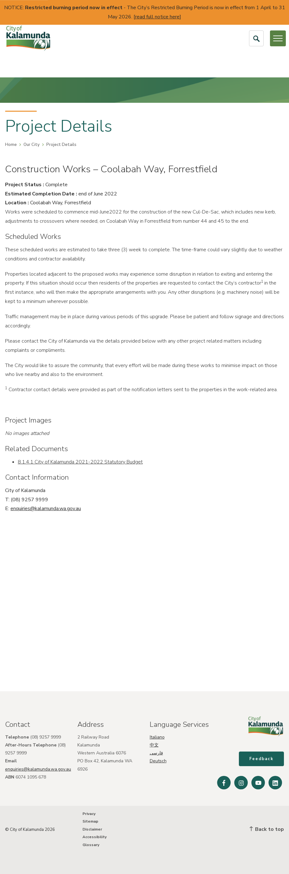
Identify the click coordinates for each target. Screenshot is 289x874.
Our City (31, 145)
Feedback (261, 759)
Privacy (88, 814)
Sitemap (90, 821)
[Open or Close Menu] (278, 38)
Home (11, 145)
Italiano (157, 737)
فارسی (156, 753)
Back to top (267, 829)
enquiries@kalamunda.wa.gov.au (45, 508)
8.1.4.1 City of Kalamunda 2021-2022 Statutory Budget (80, 461)
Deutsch (158, 761)
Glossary (90, 845)
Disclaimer (92, 829)
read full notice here (157, 16)
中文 (154, 745)
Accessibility (94, 837)
